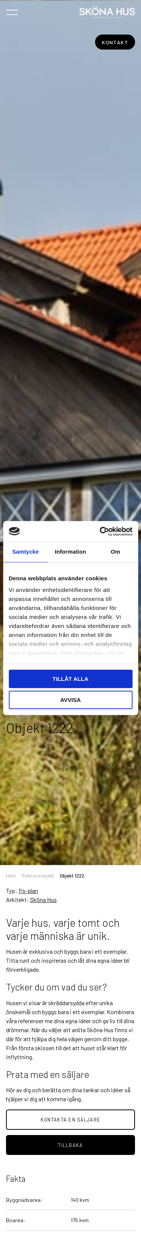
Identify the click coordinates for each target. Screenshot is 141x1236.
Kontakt (115, 42)
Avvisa (70, 700)
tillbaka (70, 1145)
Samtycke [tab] (25, 551)
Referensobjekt (38, 876)
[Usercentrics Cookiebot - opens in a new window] (100, 531)
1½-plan (28, 890)
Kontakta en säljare (70, 1120)
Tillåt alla (70, 679)
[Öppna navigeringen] (12, 12)
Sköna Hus (43, 899)
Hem (11, 876)
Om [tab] (115, 551)
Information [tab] (70, 551)
